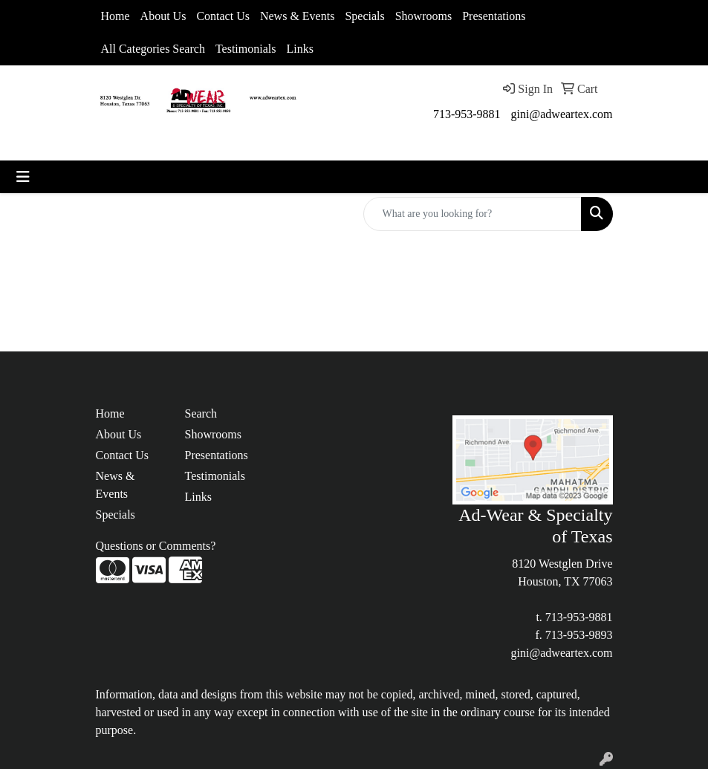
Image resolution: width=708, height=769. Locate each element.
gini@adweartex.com (562, 114)
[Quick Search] (472, 214)
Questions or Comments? (156, 545)
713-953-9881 (467, 114)
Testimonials (245, 48)
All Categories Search (153, 48)
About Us (163, 16)
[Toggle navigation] (23, 176)
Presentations (493, 16)
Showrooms (423, 16)
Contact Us (223, 16)
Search (201, 413)
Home (115, 16)
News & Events (297, 16)
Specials (364, 16)
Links (299, 48)
